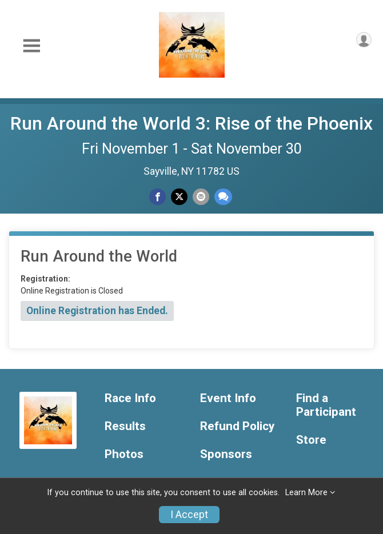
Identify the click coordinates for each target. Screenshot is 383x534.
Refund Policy (237, 426)
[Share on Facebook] (157, 196)
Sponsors (226, 454)
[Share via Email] (201, 196)
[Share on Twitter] (179, 196)
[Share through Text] (223, 196)
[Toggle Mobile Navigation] (31, 46)
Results (125, 426)
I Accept (189, 514)
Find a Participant (326, 405)
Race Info (130, 398)
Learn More (306, 492)
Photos (124, 454)
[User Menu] (364, 39)
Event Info (228, 398)
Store (311, 440)
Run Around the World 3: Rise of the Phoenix (191, 123)
